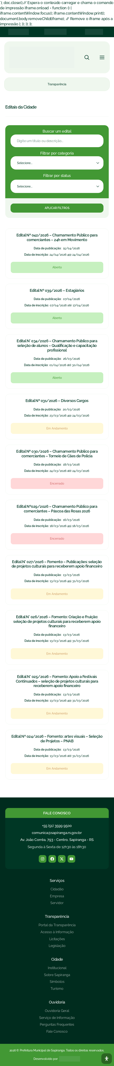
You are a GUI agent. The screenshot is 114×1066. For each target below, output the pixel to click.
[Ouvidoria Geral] (57, 1012)
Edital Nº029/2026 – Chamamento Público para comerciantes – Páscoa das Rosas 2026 (57, 508)
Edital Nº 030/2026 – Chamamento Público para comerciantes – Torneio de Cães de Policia (57, 453)
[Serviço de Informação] (57, 1019)
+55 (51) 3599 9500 (57, 826)
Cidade (57, 959)
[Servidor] (57, 904)
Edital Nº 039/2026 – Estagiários (57, 290)
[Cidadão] (57, 890)
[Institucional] (57, 969)
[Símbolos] (57, 983)
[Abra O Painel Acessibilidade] (106, 1058)
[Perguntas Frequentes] (57, 1026)
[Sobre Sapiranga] (57, 976)
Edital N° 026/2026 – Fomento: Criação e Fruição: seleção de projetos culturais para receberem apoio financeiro (57, 621)
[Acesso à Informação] (57, 933)
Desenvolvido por (46, 1059)
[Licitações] (57, 940)
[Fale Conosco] (57, 1033)
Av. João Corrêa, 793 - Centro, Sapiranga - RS (57, 840)
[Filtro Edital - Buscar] (57, 140)
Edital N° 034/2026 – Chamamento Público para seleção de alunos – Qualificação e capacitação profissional (57, 345)
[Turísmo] (57, 990)
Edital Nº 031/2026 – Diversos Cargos (57, 400)
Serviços (57, 880)
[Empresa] (57, 897)
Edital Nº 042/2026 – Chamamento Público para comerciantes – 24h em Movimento (57, 237)
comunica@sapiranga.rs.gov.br (57, 833)
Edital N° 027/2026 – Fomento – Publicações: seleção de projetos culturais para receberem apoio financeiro (57, 564)
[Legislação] (57, 947)
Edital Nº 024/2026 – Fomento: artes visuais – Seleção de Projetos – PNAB (57, 738)
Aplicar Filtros (57, 208)
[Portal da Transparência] (57, 926)
